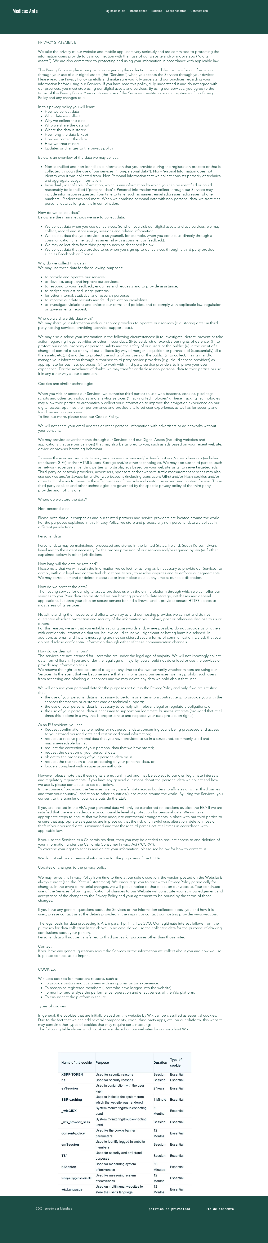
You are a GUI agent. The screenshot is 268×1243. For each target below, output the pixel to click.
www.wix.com (205, 914)
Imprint (84, 955)
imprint (134, 914)
